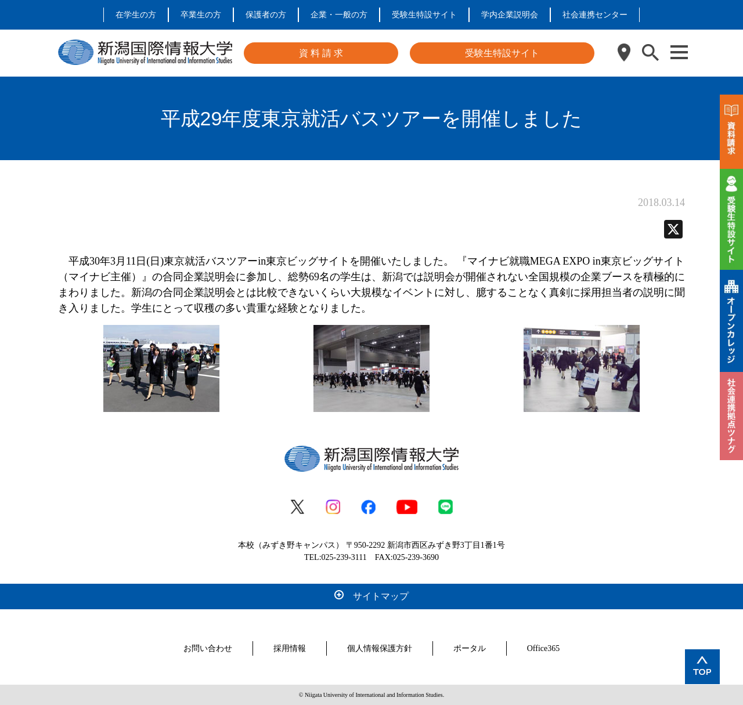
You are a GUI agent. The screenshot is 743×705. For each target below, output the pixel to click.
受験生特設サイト (424, 14)
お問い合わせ (207, 648)
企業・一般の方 (339, 14)
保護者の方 (266, 14)
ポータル (469, 648)
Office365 (543, 648)
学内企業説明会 (509, 14)
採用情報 (289, 648)
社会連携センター (594, 14)
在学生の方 (136, 14)
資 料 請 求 (321, 53)
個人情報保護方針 (379, 648)
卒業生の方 (201, 14)
